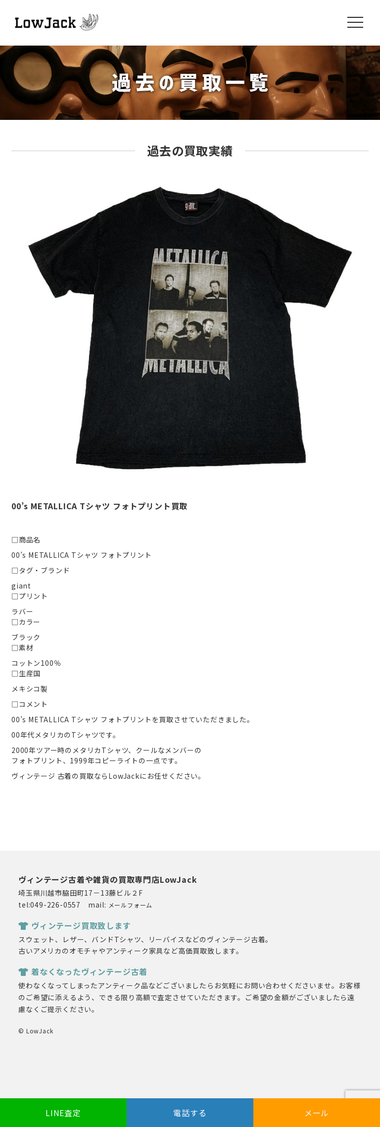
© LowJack (35, 1030)
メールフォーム (130, 905)
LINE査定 (63, 1113)
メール (316, 1113)
